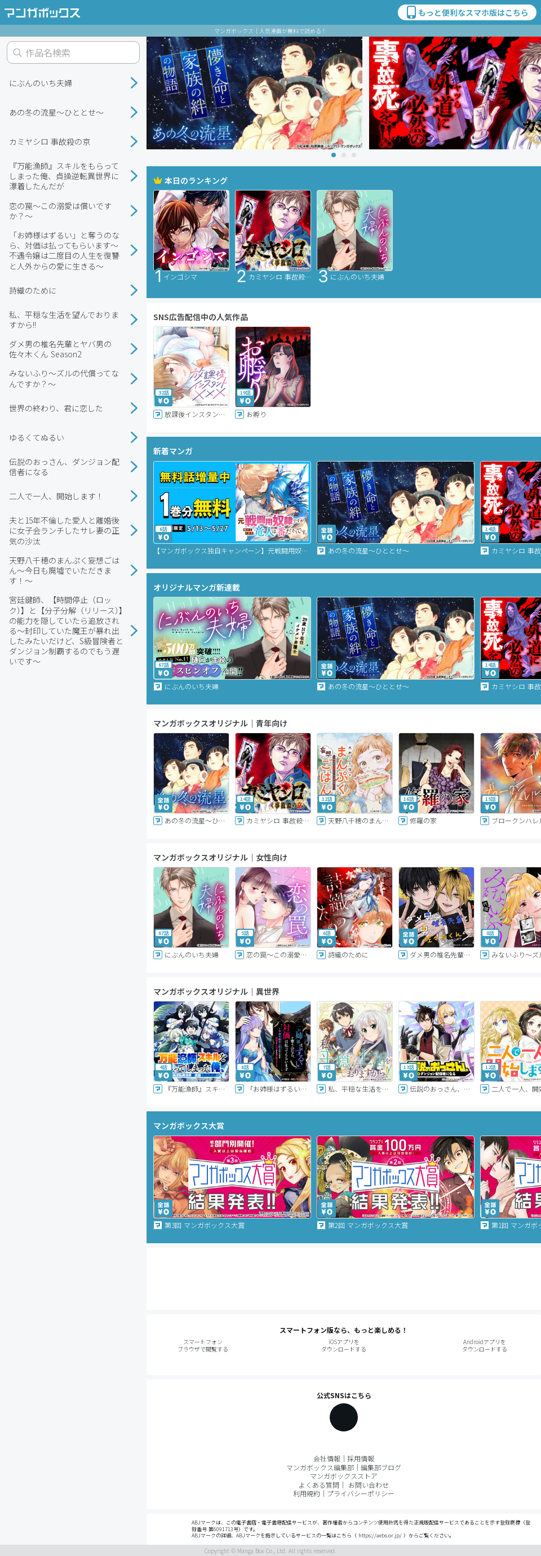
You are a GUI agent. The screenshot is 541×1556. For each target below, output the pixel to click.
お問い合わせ (368, 1484)
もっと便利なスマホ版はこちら (467, 12)
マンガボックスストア (344, 1475)
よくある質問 (319, 1484)
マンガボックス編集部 (320, 1467)
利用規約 (306, 1493)
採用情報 (360, 1458)
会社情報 (326, 1458)
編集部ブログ (381, 1467)
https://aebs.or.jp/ (380, 1535)
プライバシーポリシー (360, 1493)
